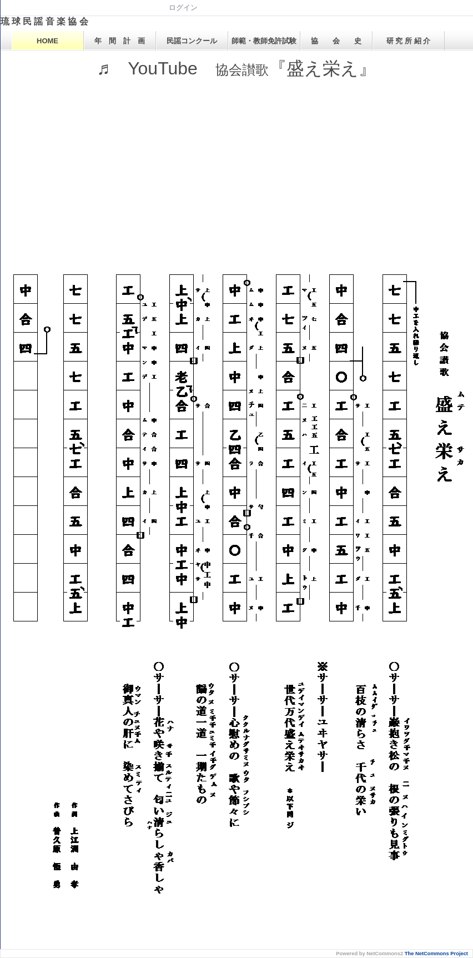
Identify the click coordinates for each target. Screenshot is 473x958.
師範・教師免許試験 (264, 41)
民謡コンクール (192, 41)
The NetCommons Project (436, 953)
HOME (47, 41)
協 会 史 (336, 41)
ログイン (183, 7)
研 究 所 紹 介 (408, 41)
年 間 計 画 (119, 41)
